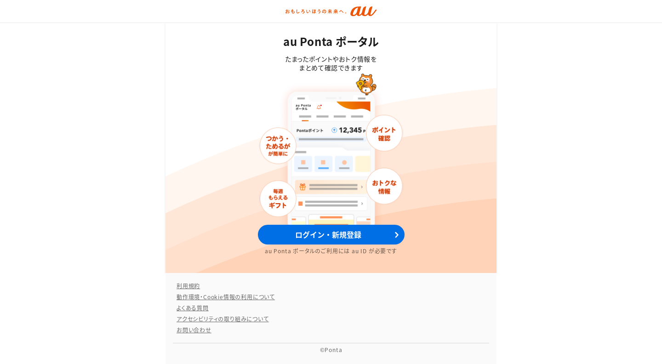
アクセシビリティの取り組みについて (223, 319)
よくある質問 (193, 308)
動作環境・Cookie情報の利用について (226, 297)
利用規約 (188, 286)
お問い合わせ (194, 330)
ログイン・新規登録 (328, 234)
